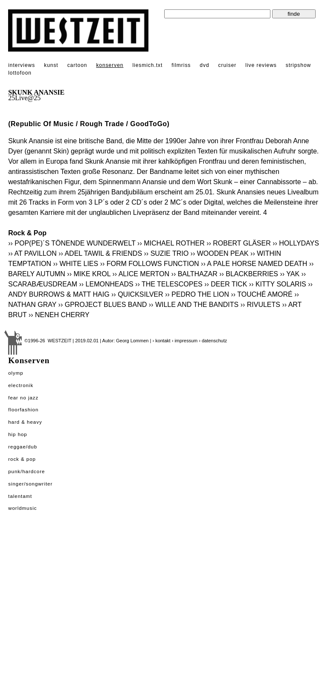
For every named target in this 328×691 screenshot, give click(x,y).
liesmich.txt (147, 65)
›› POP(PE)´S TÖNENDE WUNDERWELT (71, 243)
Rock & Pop (22, 459)
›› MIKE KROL (88, 274)
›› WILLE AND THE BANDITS (193, 304)
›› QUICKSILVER (137, 294)
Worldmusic (22, 508)
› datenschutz (213, 340)
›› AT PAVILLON (32, 253)
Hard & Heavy (25, 422)
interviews (21, 65)
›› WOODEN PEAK (220, 253)
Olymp (15, 373)
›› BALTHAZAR (194, 274)
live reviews (261, 65)
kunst (51, 65)
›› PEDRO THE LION (197, 294)
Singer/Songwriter (30, 483)
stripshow (298, 65)
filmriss (181, 65)
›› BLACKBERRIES (248, 274)
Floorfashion (23, 409)
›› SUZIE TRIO (166, 253)
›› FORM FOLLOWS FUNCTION (149, 263)
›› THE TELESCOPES (169, 284)
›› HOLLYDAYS (296, 243)
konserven (109, 65)
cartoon (77, 65)
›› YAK (289, 274)
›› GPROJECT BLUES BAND (102, 304)
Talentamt (20, 496)
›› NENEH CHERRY (59, 314)
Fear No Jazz (23, 397)
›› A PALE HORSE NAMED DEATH (254, 263)
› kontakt (161, 340)
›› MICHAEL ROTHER (171, 243)
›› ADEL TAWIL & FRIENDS (100, 253)
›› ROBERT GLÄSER (238, 243)
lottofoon (20, 73)
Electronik (20, 385)
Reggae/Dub (22, 446)
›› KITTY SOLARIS (277, 284)
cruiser (227, 65)
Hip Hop (17, 434)
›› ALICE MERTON (140, 274)
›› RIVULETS (260, 304)
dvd (204, 65)
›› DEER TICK (225, 284)
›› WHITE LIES (75, 263)
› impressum (185, 340)
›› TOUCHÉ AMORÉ (261, 294)
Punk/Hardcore (26, 471)
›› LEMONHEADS (106, 284)
